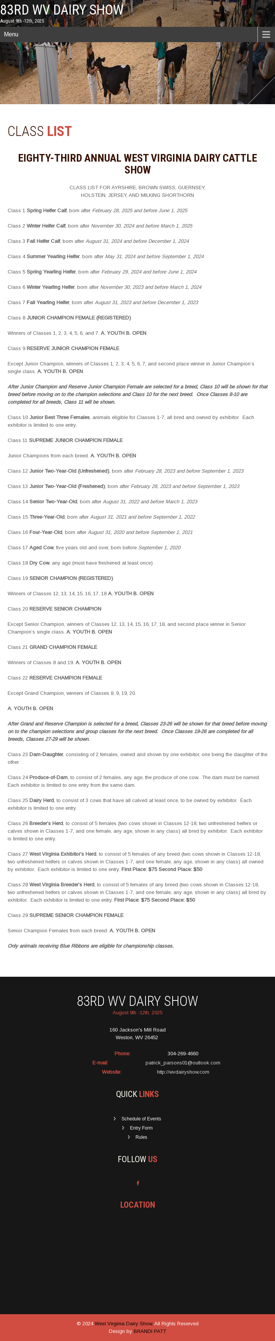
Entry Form (141, 1128)
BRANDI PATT (150, 1331)
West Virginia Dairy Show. (124, 1323)
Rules (141, 1137)
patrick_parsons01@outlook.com (183, 1063)
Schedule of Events (141, 1119)
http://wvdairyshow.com (183, 1072)
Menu (11, 34)
